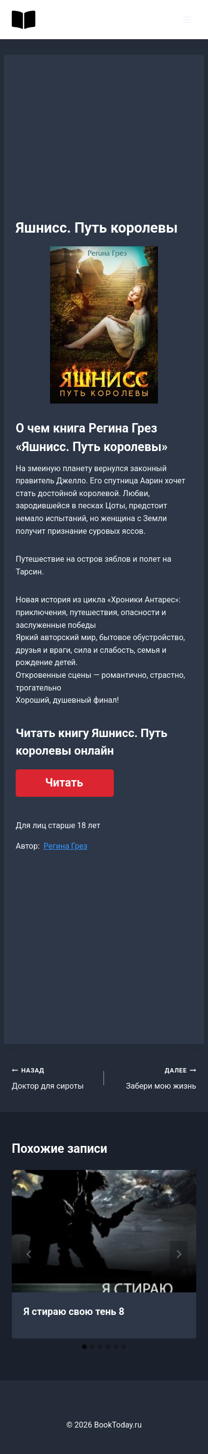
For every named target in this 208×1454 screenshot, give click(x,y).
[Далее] (178, 1254)
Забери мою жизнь (154, 1077)
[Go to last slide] (29, 1254)
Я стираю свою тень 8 (74, 1311)
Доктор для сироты (54, 1077)
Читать (64, 782)
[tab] (84, 1346)
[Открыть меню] (187, 19)
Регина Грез (65, 846)
